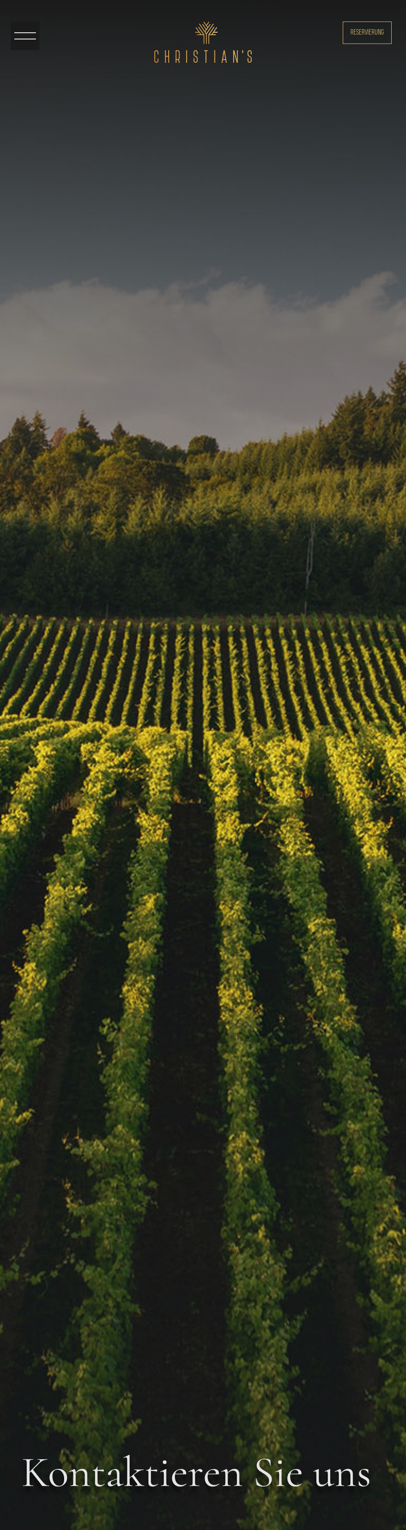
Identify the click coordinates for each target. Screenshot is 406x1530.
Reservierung (367, 32)
